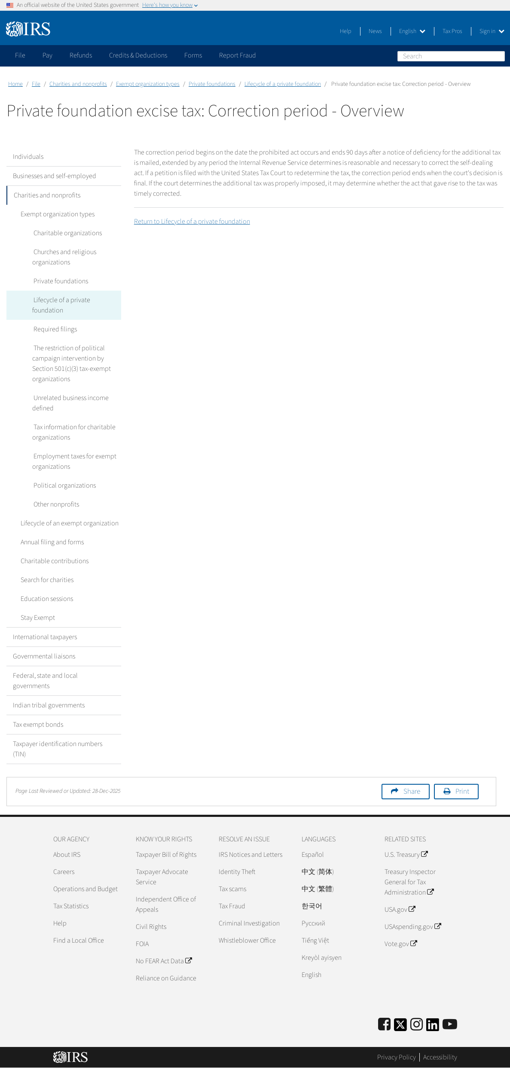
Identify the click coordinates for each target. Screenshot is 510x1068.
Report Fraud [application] (237, 55)
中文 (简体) (318, 872)
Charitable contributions (53, 561)
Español (313, 854)
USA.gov (400, 909)
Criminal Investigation (249, 923)
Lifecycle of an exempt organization (68, 523)
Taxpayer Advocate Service (162, 877)
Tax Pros (452, 31)
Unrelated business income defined (69, 403)
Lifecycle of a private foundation (282, 84)
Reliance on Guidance (166, 978)
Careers (63, 872)
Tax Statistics (71, 906)
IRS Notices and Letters (250, 854)
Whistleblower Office (247, 940)
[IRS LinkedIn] (432, 1027)
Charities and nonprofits (78, 84)
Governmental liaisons (44, 656)
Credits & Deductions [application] (138, 55)
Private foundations (212, 84)
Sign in (491, 31)
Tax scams (232, 889)
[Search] (451, 56)
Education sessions (45, 599)
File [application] (20, 55)
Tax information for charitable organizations (73, 432)
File (36, 84)
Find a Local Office (78, 940)
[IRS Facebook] (384, 1024)
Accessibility (440, 1057)
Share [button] (411, 791)
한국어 (312, 906)
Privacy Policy (396, 1057)
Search (498, 55)
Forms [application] (193, 55)
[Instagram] (416, 1024)
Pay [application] (47, 55)
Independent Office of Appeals (166, 904)
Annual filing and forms (50, 542)
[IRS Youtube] (450, 1024)
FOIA (142, 944)
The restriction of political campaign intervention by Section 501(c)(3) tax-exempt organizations (71, 363)
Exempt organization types (148, 84)
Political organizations (63, 485)
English (412, 31)
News (375, 31)
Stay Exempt (36, 617)
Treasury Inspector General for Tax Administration (410, 882)
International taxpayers (45, 637)
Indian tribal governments (49, 705)
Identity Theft (237, 872)
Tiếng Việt (315, 940)
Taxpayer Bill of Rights (166, 854)
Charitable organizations (66, 233)
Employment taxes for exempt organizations (73, 461)
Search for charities (45, 580)
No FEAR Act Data (164, 961)
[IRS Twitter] (400, 1027)
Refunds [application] (81, 55)
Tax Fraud (232, 906)
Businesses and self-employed (54, 176)
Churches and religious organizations (63, 257)
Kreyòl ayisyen (322, 957)
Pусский (313, 923)
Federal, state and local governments (45, 681)
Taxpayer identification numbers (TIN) (57, 749)
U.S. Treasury (406, 854)
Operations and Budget (85, 889)
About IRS (66, 854)
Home (15, 84)
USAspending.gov (413, 926)
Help (345, 31)
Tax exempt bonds (38, 724)
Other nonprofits (55, 504)
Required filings (54, 329)
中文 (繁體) (318, 889)
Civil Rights (151, 926)
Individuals (28, 156)
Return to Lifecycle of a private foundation (192, 221)
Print (462, 791)
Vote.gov (401, 944)
